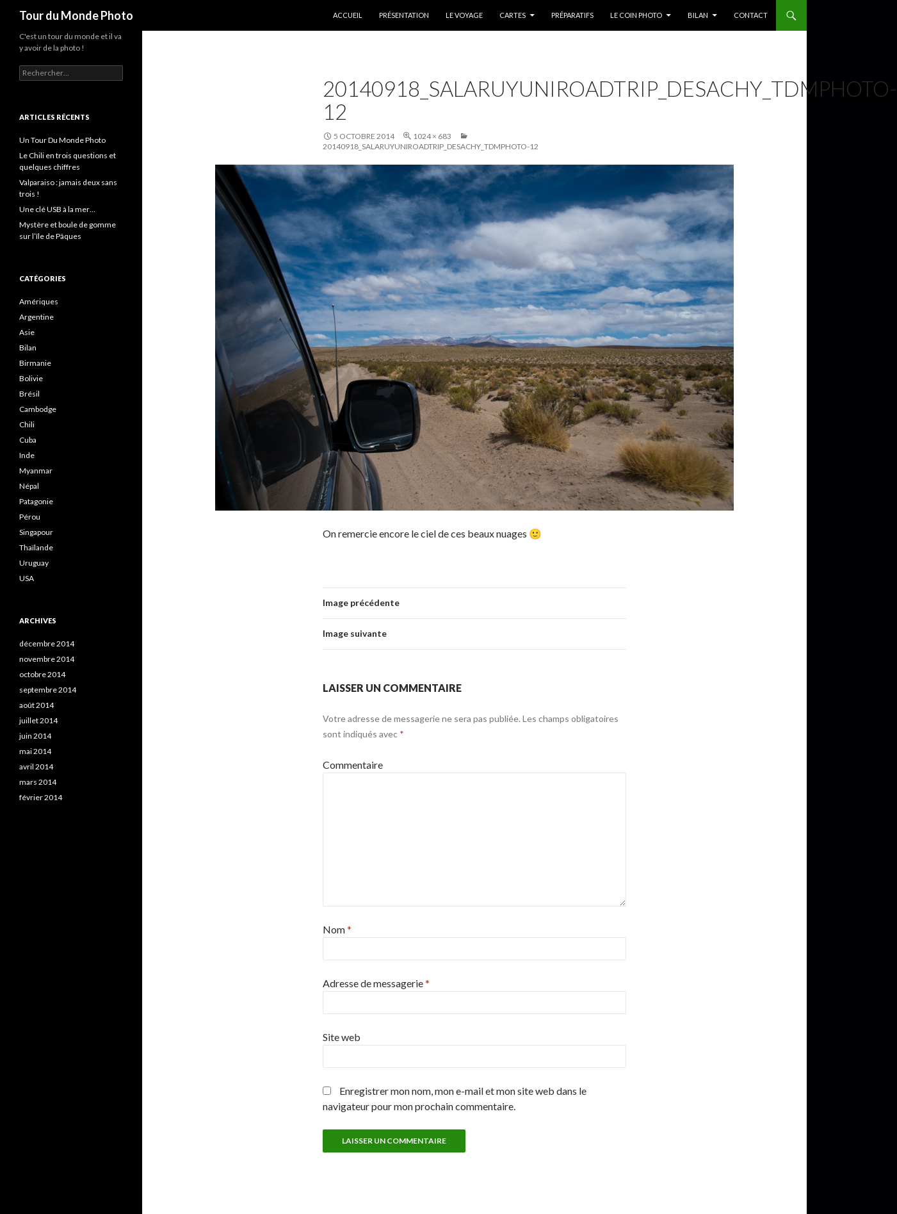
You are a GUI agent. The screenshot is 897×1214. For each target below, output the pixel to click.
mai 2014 (35, 751)
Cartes (512, 15)
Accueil (347, 15)
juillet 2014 (38, 720)
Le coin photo (636, 15)
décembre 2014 (46, 643)
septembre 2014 (47, 689)
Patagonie (36, 501)
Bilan (698, 15)
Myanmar (36, 470)
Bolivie (31, 378)
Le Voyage (464, 15)
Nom (337, 929)
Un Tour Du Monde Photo (62, 140)
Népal (29, 486)
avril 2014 (36, 766)
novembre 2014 (46, 659)
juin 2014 (35, 736)
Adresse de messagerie (376, 983)
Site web (341, 1037)
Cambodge (37, 409)
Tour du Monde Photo (76, 15)
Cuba (27, 440)
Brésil (29, 393)
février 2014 (40, 797)
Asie (27, 332)
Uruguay (34, 563)
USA (26, 578)
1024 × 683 (432, 136)
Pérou (29, 516)
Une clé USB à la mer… (57, 209)
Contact (751, 15)
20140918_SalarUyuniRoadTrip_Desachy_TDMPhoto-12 (430, 146)
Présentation (404, 15)
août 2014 (36, 705)
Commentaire (353, 765)
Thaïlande (36, 547)
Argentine (36, 317)
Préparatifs (572, 15)
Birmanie (35, 363)
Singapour (36, 532)
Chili (27, 424)
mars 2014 (37, 782)
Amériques (38, 301)
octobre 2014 (42, 674)
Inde (27, 455)
